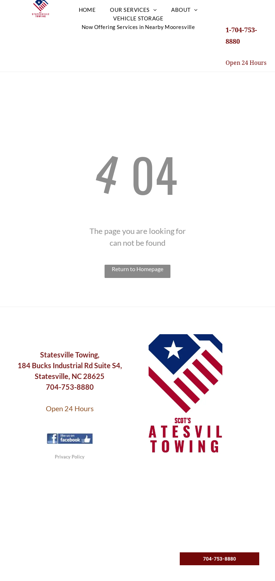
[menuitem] (87, 9)
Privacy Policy (70, 457)
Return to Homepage (137, 268)
